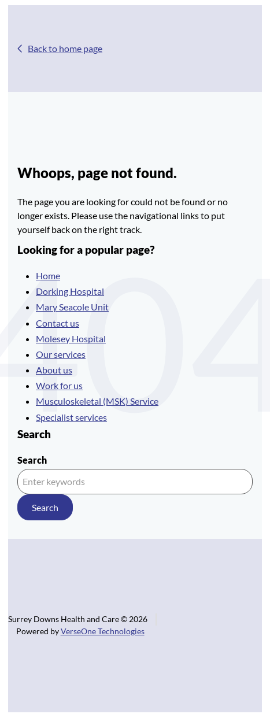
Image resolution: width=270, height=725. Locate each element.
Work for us (59, 385)
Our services (61, 354)
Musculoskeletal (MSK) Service (97, 400)
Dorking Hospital (70, 291)
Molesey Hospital (71, 338)
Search (32, 459)
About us (54, 369)
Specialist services (71, 417)
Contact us (57, 322)
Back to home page (65, 48)
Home (48, 275)
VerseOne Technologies (103, 631)
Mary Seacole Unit (72, 306)
